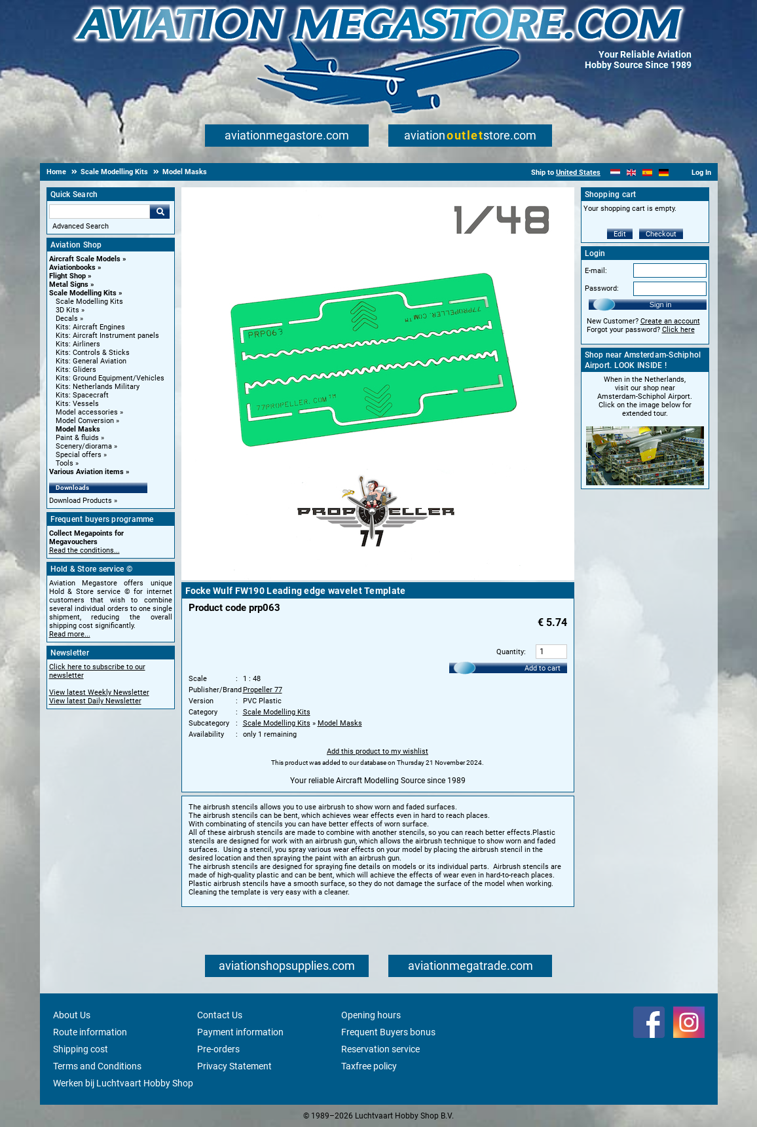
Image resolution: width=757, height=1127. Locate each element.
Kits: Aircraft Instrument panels (107, 335)
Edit (620, 234)
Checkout (661, 234)
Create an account (670, 321)
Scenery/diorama (84, 446)
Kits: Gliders (76, 369)
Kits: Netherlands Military (97, 386)
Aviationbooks (72, 267)
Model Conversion (85, 420)
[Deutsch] (664, 172)
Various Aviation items (86, 472)
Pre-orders (218, 1049)
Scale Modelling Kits (83, 293)
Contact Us (219, 1015)
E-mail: (596, 271)
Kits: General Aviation (91, 361)
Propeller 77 (262, 690)
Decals (67, 318)
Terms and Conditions (97, 1066)
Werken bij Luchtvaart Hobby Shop (123, 1083)
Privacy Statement (234, 1066)
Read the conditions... (84, 550)
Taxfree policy (369, 1066)
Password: (602, 288)
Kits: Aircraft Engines (90, 327)
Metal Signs (68, 284)
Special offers (79, 455)
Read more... (69, 634)
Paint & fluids (77, 438)
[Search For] (99, 211)
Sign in (661, 304)
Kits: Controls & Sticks (93, 352)
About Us (71, 1015)
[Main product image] (377, 577)
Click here (678, 329)
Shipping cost (80, 1049)
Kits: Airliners (78, 344)
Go (160, 211)
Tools (64, 463)
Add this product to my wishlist (377, 751)
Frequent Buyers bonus (388, 1032)
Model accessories (87, 412)
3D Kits (67, 310)
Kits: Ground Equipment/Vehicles (110, 378)
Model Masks (78, 429)
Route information (90, 1032)
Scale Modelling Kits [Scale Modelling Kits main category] (89, 301)
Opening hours (371, 1015)
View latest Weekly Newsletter (99, 692)
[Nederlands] (615, 172)
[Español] (647, 172)
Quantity (510, 652)
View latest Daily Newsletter (95, 701)
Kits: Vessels (77, 403)
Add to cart (543, 668)
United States (578, 172)
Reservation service (380, 1049)
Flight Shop (67, 276)
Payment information (240, 1032)
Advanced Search (80, 226)
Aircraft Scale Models (84, 259)
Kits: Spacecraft (82, 395)
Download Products (80, 500)
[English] (632, 172)
